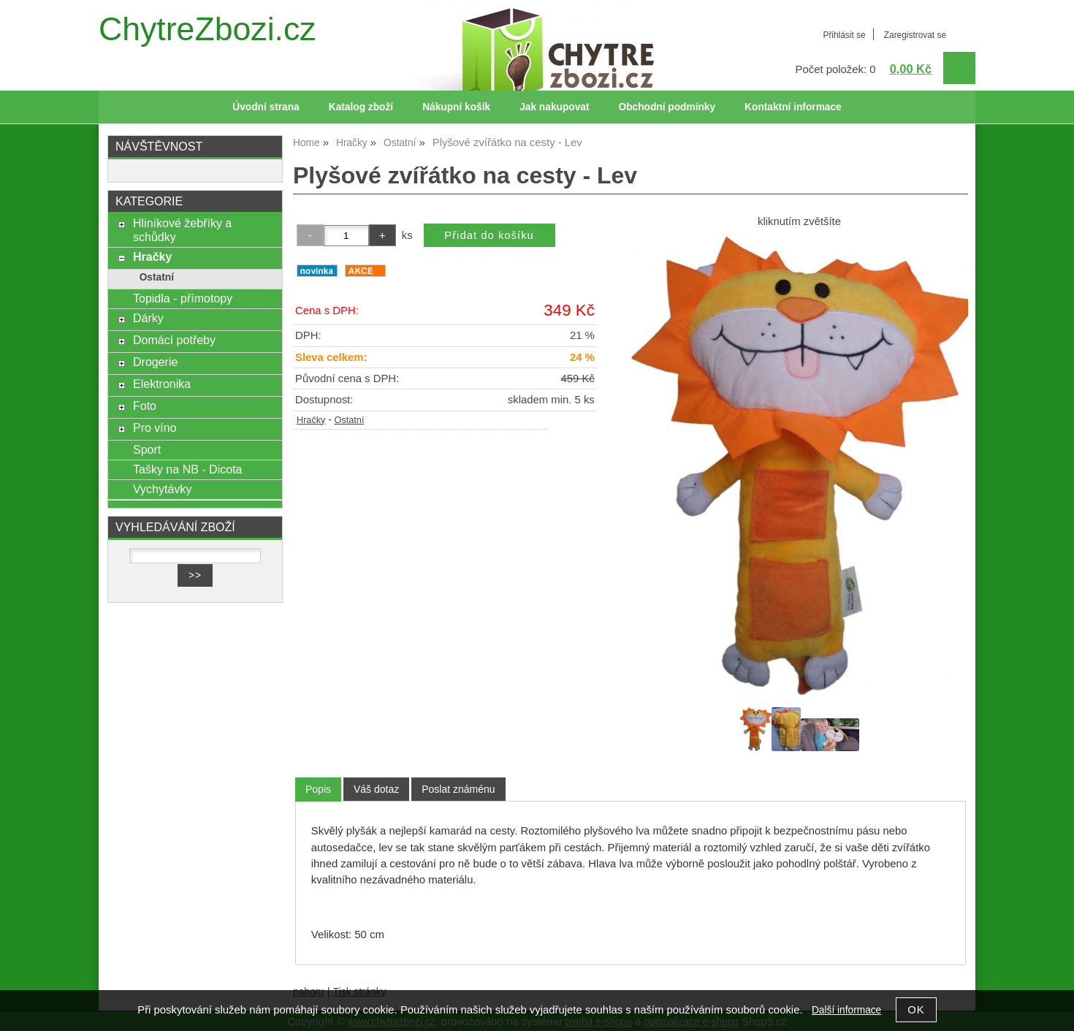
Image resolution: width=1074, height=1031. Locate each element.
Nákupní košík (456, 107)
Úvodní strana (265, 107)
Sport (147, 449)
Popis (318, 789)
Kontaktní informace (793, 107)
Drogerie (155, 361)
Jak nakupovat (554, 107)
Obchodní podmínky (666, 107)
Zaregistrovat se (915, 35)
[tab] (318, 789)
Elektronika (162, 383)
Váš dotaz (376, 789)
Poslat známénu (458, 789)
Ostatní (350, 420)
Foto (144, 405)
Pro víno (155, 427)
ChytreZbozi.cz (207, 29)
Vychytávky (162, 488)
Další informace (846, 1010)
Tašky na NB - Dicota (188, 469)
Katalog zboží (361, 107)
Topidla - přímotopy (182, 298)
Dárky (148, 317)
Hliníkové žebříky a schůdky (182, 229)
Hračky (311, 420)
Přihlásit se (844, 35)
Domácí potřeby (174, 339)
